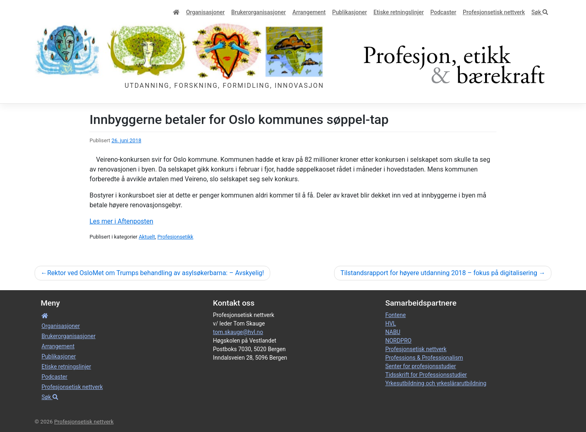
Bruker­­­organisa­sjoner (258, 12)
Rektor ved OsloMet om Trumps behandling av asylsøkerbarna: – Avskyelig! (155, 273)
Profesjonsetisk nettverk (494, 12)
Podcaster (443, 12)
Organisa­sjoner (205, 12)
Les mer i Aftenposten (121, 221)
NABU (392, 332)
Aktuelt (147, 237)
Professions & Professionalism (424, 357)
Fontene (395, 315)
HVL (390, 323)
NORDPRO (398, 340)
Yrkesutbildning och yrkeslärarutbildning (435, 383)
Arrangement (309, 12)
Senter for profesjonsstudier (420, 366)
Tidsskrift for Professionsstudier (426, 374)
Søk (539, 12)
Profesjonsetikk (175, 237)
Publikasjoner (349, 12)
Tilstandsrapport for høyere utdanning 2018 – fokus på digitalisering (438, 273)
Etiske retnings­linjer (399, 12)
